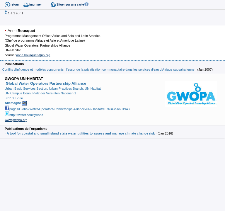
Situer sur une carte (70, 4)
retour (15, 4)
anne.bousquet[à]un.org (33, 55)
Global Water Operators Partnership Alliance (45, 83)
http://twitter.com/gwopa (24, 115)
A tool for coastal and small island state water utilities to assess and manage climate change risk (81, 133)
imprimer (35, 4)
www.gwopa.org (16, 120)
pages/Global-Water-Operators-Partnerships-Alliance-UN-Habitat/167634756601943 (67, 109)
